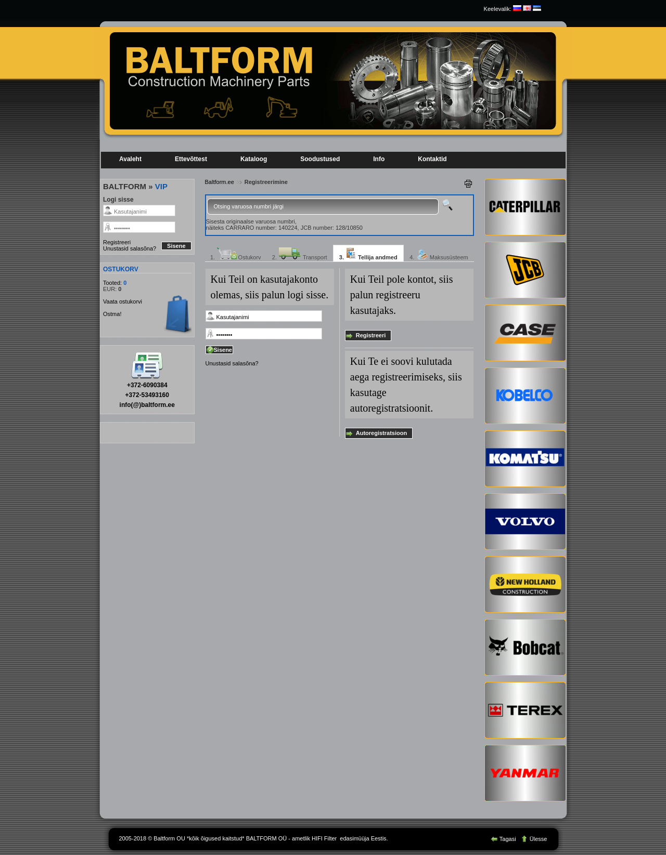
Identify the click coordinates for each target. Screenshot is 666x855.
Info (379, 159)
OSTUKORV (120, 269)
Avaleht (130, 159)
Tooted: (113, 283)
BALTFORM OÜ (266, 838)
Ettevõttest (191, 159)
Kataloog (253, 159)
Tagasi (504, 839)
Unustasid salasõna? (129, 248)
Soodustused (320, 159)
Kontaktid (432, 159)
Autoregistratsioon (381, 433)
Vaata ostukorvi (122, 301)
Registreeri (117, 242)
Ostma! (112, 314)
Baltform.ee (219, 182)
